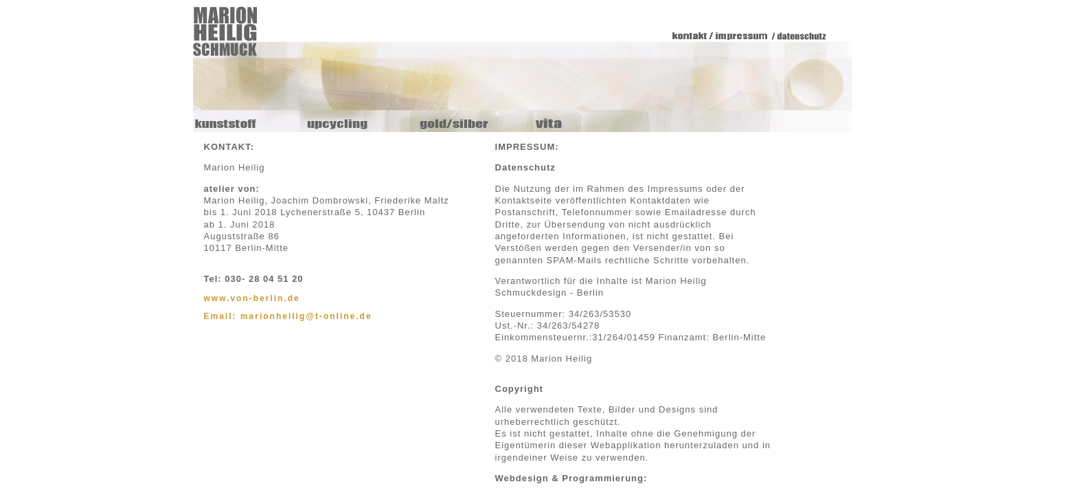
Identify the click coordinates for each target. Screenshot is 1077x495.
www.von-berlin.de (252, 298)
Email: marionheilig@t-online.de (288, 316)
